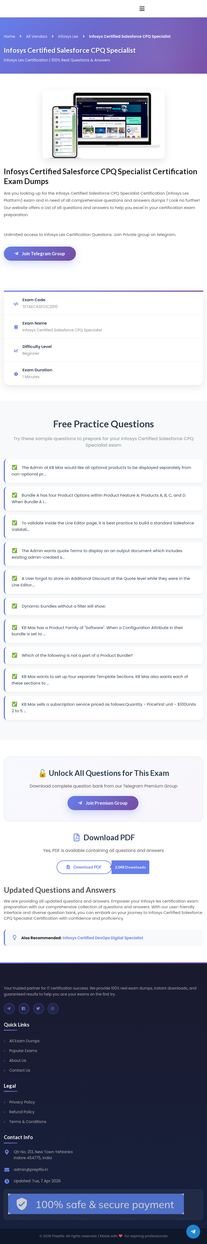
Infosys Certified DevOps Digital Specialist (103, 938)
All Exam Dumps (24, 1041)
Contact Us (19, 1070)
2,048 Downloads (130, 867)
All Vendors (36, 36)
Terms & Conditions (27, 1121)
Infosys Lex (68, 36)
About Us (17, 1060)
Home (9, 36)
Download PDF (84, 866)
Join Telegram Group (39, 253)
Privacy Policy (22, 1102)
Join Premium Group (103, 803)
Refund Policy (22, 1112)
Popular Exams (23, 1050)
